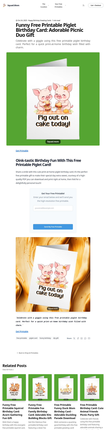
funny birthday (45, 338)
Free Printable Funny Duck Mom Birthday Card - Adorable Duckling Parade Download (65, 411)
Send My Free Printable (53, 227)
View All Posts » (8, 369)
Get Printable (22, 150)
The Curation (44, 5)
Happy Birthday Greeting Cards (39, 20)
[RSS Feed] (83, 5)
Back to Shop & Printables (27, 353)
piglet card (33, 338)
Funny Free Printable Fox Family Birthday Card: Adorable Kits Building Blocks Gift (40, 411)
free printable (22, 338)
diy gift (55, 338)
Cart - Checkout (96, 5)
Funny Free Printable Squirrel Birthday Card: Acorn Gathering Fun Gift (12, 411)
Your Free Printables (60, 5)
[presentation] (53, 217)
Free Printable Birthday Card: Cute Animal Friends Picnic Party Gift (92, 409)
